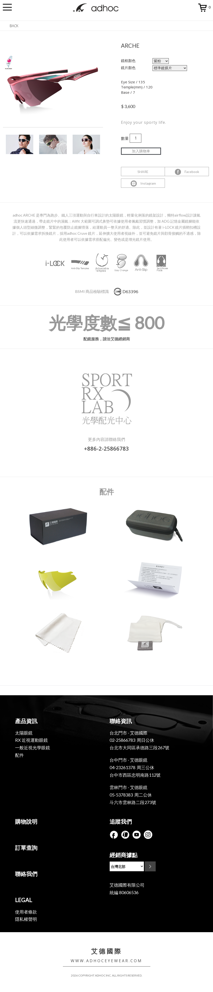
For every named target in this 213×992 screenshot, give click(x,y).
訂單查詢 (26, 847)
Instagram (143, 183)
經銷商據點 (123, 854)
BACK (14, 25)
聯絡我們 (26, 873)
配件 (19, 755)
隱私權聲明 (26, 919)
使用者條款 (26, 911)
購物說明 (26, 821)
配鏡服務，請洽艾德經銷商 (106, 338)
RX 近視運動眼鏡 (31, 740)
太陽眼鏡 (24, 732)
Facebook (186, 172)
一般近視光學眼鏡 (32, 747)
